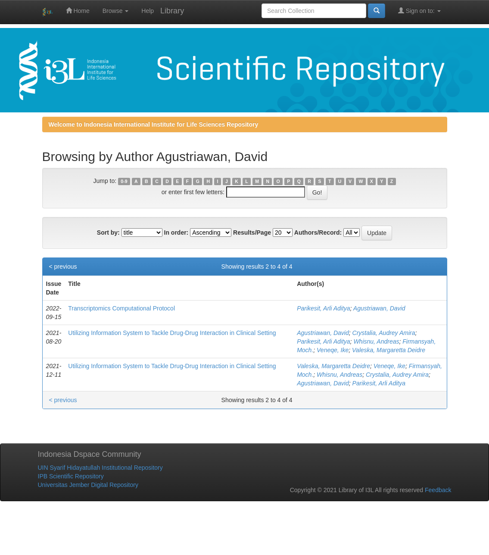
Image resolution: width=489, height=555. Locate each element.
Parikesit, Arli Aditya (323, 308)
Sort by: (108, 232)
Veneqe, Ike (333, 350)
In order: (176, 232)
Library (172, 10)
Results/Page (252, 232)
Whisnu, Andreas (376, 341)
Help (147, 10)
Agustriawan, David (379, 308)
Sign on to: (419, 10)
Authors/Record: (318, 232)
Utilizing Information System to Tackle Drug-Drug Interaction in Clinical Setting (172, 332)
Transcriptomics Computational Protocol (121, 308)
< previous (63, 266)
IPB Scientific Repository (71, 476)
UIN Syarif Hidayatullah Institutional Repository (100, 467)
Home (78, 10)
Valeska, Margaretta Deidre (388, 350)
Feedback (438, 490)
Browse (116, 10)
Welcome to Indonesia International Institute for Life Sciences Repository (154, 124)
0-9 (124, 181)
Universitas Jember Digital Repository (88, 484)
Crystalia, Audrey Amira (383, 332)
